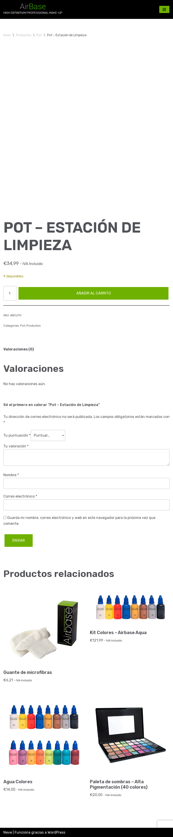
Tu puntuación (17, 435)
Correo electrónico (20, 496)
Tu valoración (16, 446)
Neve (7, 832)
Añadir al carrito (93, 293)
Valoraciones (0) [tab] (18, 349)
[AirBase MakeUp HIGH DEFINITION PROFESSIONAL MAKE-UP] (32, 9)
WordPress (56, 832)
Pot (39, 35)
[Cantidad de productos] (9, 293)
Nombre (11, 475)
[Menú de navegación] (164, 9)
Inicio (7, 35)
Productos (23, 35)
